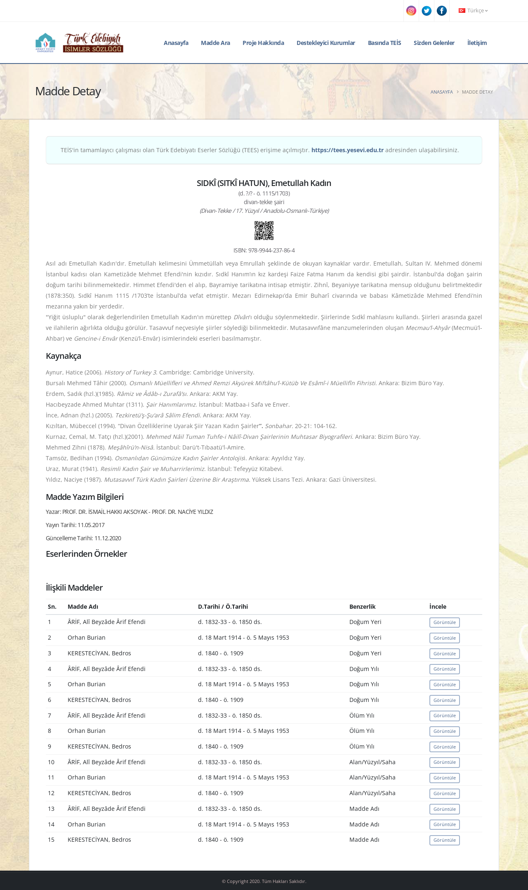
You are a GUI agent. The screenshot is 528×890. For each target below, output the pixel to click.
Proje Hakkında (263, 43)
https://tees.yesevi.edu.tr (347, 150)
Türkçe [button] (473, 10)
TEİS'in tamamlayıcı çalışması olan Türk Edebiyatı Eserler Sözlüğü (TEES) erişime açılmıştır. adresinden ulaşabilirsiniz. (260, 150)
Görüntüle (445, 622)
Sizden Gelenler (434, 43)
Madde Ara (215, 43)
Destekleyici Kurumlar (326, 43)
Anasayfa (176, 43)
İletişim (477, 43)
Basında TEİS (384, 43)
